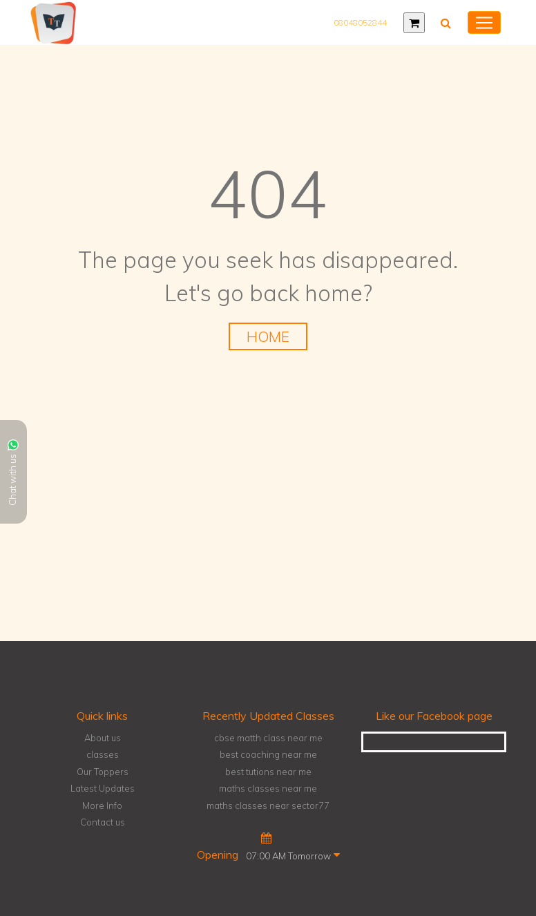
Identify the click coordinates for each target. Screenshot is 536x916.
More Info (102, 805)
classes (102, 754)
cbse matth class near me (268, 737)
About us (102, 737)
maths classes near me (268, 788)
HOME (268, 336)
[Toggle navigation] (484, 23)
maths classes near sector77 (268, 805)
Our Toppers (102, 771)
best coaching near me (268, 754)
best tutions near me (268, 771)
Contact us (102, 822)
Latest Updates (102, 788)
